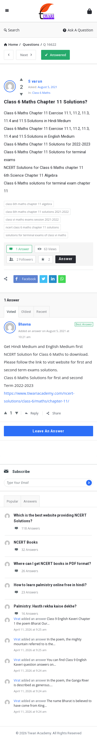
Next (26, 54)
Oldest (26, 312)
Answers (30, 501)
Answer (66, 259)
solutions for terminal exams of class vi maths (36, 235)
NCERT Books (26, 542)
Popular (12, 501)
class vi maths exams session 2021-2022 (32, 219)
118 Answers (27, 528)
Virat (17, 619)
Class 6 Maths (41, 93)
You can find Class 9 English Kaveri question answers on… (50, 662)
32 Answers (26, 549)
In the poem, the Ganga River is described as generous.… (51, 682)
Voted (11, 312)
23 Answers (26, 592)
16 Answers (26, 613)
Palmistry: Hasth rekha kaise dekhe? (45, 606)
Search (11, 30)
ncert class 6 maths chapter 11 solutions (32, 227)
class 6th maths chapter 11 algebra (29, 204)
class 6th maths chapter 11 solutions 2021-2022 (37, 212)
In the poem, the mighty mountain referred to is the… (47, 641)
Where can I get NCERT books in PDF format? (52, 563)
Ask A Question (78, 30)
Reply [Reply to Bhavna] (32, 413)
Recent (41, 312)
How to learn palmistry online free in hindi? (50, 585)
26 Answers (26, 571)
